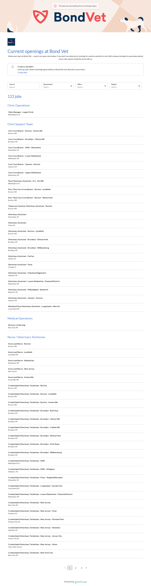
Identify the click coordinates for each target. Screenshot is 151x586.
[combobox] (43, 87)
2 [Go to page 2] (75, 568)
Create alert (22, 72)
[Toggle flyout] (71, 86)
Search (12, 84)
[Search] (24, 87)
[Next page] (86, 568)
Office (79, 84)
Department (48, 84)
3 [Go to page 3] (81, 568)
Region (114, 84)
